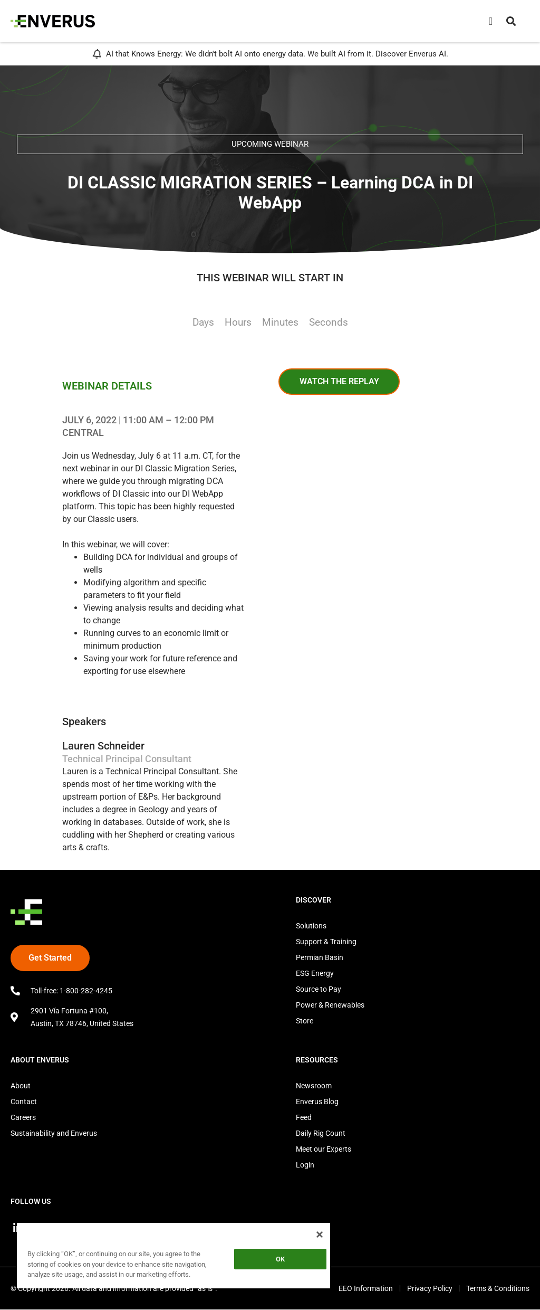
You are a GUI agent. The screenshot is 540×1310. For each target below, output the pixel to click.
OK (280, 1259)
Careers (23, 1117)
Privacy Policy (427, 1289)
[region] (173, 1257)
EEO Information (361, 1289)
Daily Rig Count (320, 1133)
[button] (511, 21)
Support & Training (326, 941)
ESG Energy (315, 973)
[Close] (319, 1234)
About (21, 1085)
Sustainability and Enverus (54, 1133)
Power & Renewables (330, 1005)
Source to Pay (318, 989)
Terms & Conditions (497, 1289)
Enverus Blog (317, 1101)
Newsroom (314, 1085)
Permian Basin (319, 957)
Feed (304, 1117)
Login (305, 1165)
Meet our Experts (323, 1149)
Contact (24, 1101)
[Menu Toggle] (491, 21)
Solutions (311, 926)
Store (304, 1021)
